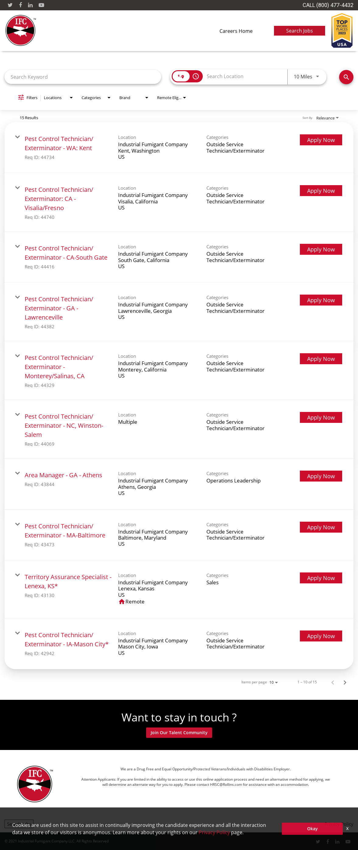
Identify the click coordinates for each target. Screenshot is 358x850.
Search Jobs (299, 30)
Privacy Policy (339, 824)
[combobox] (83, 77)
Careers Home (236, 31)
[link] (179, 147)
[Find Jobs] (346, 77)
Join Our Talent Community (179, 732)
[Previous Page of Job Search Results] (333, 682)
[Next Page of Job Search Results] (345, 682)
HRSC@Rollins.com (226, 784)
